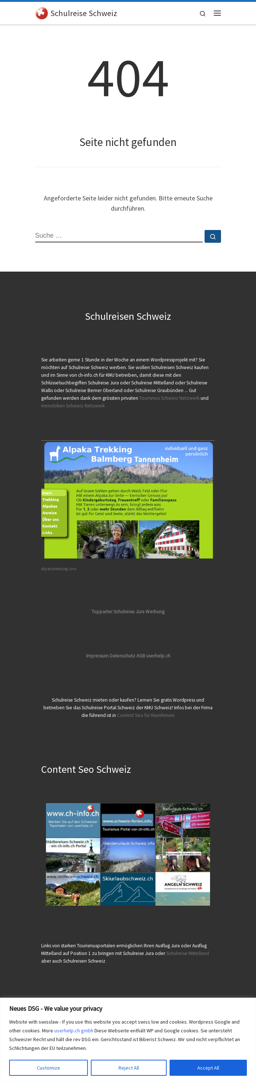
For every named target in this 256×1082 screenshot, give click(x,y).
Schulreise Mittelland (187, 953)
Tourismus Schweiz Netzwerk (169, 398)
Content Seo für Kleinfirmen (146, 715)
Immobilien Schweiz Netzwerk (73, 406)
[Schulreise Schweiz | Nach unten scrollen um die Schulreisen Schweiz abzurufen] (41, 12)
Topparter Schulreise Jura (119, 612)
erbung (157, 612)
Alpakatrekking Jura (58, 568)
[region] (128, 1040)
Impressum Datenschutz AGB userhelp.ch (128, 656)
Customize (48, 1067)
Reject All (129, 1067)
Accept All (208, 1067)
